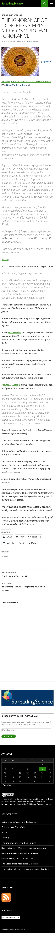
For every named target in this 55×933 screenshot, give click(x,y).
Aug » (10, 785)
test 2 (4, 832)
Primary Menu (51, 3)
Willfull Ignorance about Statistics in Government (26, 81)
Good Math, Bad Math (17, 85)
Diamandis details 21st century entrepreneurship (23, 848)
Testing (5, 837)
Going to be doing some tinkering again (19, 822)
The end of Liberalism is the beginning (18, 843)
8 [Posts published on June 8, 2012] (42, 768)
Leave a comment (35, 41)
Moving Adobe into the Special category (19, 853)
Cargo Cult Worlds (11, 15)
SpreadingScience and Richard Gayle (33, 799)
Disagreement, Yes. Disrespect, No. (17, 858)
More (5, 259)
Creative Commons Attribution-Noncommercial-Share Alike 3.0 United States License (26, 802)
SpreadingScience (12, 3)
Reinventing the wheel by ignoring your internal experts (27, 586)
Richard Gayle (19, 41)
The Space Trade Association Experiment (20, 863)
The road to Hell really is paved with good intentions (25, 869)
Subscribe (8, 736)
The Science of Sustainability (27, 574)
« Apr (3, 785)
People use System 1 (11, 384)
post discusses (14, 332)
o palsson (47, 61)
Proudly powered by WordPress (13, 929)
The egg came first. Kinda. (13, 827)
